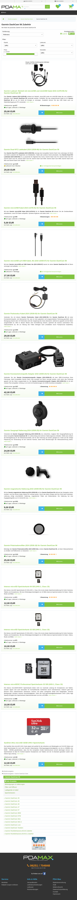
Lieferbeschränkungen (34, 885)
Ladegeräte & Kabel (11, 790)
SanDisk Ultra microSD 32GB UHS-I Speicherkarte (24, 743)
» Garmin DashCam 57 (11, 810)
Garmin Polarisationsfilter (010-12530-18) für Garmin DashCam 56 (30, 545)
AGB (54, 885)
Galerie (63, 34)
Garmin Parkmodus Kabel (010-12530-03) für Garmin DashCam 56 (30, 314)
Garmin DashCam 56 (41, 19)
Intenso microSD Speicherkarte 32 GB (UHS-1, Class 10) (27, 630)
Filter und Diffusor (11, 787)
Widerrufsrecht (58, 887)
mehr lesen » (30, 102)
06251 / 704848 (40, 865)
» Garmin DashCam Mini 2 (13, 822)
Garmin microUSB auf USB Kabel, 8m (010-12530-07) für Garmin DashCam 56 (35, 261)
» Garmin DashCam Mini (12, 819)
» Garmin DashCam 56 (12, 777)
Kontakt (55, 892)
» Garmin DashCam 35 (11, 798)
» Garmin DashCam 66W (12, 813)
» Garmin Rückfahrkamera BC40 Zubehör (18, 831)
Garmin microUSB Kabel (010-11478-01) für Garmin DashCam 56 (30, 208)
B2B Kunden (59, 1)
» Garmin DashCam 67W (12, 816)
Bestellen (59, 112)
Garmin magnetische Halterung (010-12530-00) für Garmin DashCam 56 (33, 489)
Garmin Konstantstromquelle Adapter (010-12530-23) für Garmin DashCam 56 (35, 374)
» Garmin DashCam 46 (11, 804)
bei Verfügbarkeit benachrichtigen (50, 166)
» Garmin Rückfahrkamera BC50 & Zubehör (18, 834)
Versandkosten (16, 113)
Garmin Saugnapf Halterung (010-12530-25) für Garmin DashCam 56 (31, 430)
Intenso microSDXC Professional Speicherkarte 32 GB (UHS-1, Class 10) (33, 684)
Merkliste (5, 882)
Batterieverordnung (59, 882)
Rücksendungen (32, 889)
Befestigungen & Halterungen (15, 784)
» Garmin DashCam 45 (11, 801)
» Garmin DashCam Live (12, 825)
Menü (3, 12)
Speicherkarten (10, 793)
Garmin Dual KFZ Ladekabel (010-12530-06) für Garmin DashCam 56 (31, 149)
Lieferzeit (30, 887)
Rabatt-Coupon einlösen (10, 885)
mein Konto (28, 1)
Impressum (56, 894)
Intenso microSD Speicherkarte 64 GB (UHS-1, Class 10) (27, 587)
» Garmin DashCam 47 (11, 807)
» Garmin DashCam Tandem (13, 828)
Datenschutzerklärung (60, 889)
